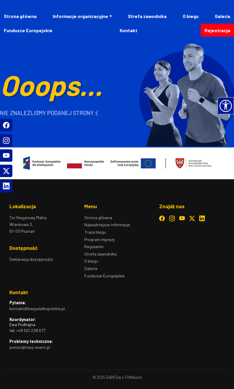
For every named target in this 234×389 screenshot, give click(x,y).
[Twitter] (6, 171)
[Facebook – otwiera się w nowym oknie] (162, 218)
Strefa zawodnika (147, 16)
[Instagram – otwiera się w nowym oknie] (172, 218)
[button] (226, 105)
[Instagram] (6, 140)
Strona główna (20, 16)
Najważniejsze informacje (107, 224)
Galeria (222, 16)
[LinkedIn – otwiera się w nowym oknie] (202, 218)
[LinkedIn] (6, 186)
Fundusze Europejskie (28, 30)
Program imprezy (99, 239)
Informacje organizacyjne (80, 16)
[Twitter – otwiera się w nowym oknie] (192, 218)
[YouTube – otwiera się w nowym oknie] (182, 218)
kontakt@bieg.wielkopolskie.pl (37, 308)
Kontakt (128, 30)
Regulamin (94, 246)
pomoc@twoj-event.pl (29, 347)
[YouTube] (6, 155)
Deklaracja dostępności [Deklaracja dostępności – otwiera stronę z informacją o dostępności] (31, 259)
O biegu (191, 16)
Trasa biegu (95, 232)
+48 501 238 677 (30, 330)
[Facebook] (6, 125)
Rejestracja (217, 30)
